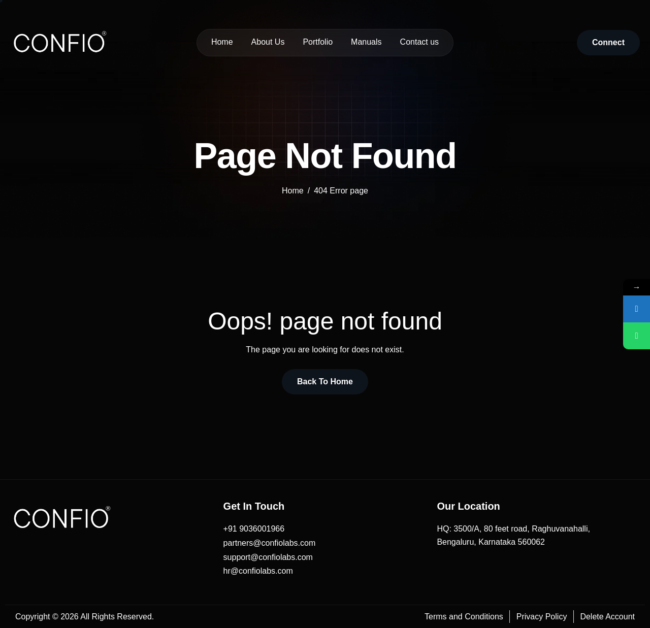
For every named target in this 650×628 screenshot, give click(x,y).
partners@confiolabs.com (269, 543)
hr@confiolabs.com (258, 571)
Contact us (419, 42)
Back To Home (325, 381)
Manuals (366, 42)
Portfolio (318, 42)
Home (222, 42)
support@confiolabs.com (268, 557)
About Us (268, 42)
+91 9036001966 (254, 528)
